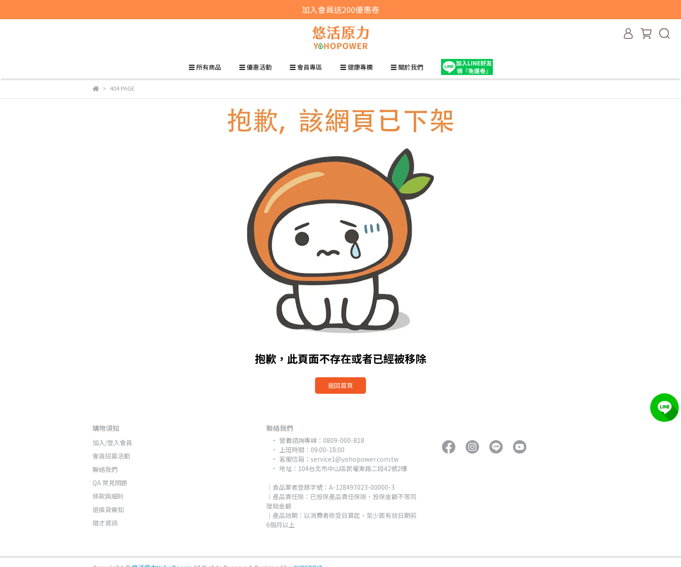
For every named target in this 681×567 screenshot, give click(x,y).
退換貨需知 (108, 509)
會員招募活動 (111, 455)
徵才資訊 (105, 522)
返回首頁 (340, 385)
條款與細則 (108, 496)
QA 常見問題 (109, 482)
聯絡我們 (105, 469)
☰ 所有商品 (205, 67)
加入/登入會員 (112, 442)
